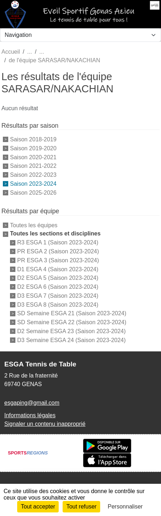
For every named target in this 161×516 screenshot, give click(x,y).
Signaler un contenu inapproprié (45, 424)
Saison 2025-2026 (33, 192)
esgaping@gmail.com (31, 403)
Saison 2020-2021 (33, 157)
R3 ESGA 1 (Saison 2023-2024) (57, 242)
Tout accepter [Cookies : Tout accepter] (38, 506)
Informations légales (29, 415)
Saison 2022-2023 (33, 175)
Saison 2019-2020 (33, 148)
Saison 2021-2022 (33, 166)
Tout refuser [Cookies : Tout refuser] (81, 506)
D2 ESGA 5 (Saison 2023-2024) (57, 278)
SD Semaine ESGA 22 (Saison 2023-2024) (71, 322)
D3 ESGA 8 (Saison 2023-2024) (57, 304)
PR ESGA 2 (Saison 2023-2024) (58, 251)
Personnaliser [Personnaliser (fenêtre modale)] (125, 506)
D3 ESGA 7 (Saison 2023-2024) (57, 296)
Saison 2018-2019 (33, 139)
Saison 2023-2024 (33, 184)
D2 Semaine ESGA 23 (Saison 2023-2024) (71, 331)
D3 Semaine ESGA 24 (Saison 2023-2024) (71, 340)
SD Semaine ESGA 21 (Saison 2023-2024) (71, 313)
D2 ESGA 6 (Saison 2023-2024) (57, 287)
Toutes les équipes (34, 225)
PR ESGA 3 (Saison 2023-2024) (58, 260)
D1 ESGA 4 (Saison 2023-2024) (57, 269)
